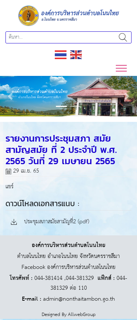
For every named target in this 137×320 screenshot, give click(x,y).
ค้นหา (123, 37)
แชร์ (9, 186)
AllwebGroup (82, 314)
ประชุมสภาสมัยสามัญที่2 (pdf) (50, 222)
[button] (10, 96)
